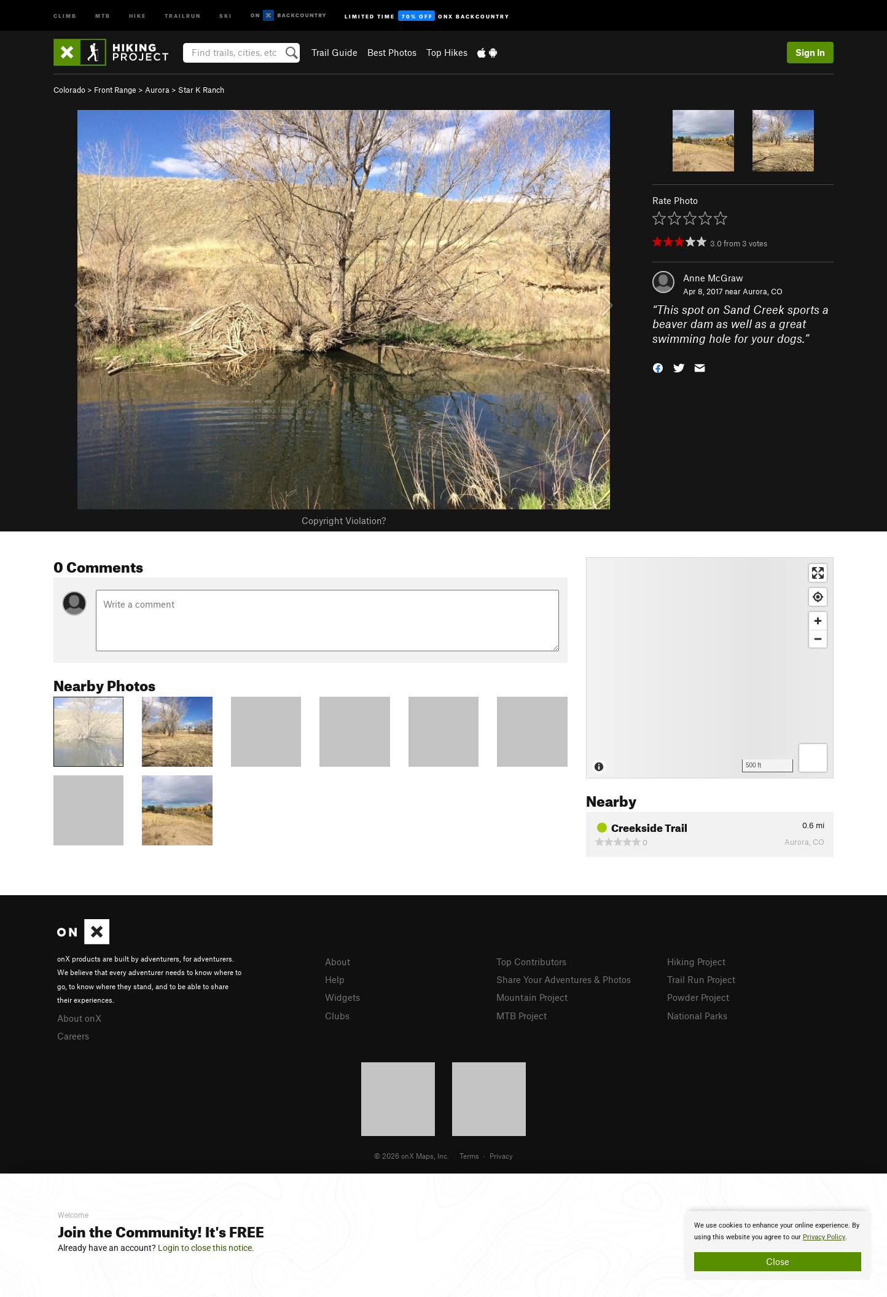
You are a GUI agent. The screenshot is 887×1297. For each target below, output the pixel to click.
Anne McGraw (713, 277)
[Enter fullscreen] (818, 573)
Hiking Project (696, 961)
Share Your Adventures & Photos (563, 979)
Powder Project (698, 997)
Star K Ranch (201, 90)
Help (335, 979)
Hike (137, 15)
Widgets (342, 997)
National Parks (697, 1015)
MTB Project (521, 1015)
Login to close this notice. (206, 1248)
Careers (73, 1035)
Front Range (115, 90)
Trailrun (183, 15)
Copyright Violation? (344, 520)
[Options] (813, 758)
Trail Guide (334, 52)
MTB (103, 15)
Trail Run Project (701, 979)
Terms (469, 1155)
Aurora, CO (763, 291)
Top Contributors (531, 961)
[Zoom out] (818, 639)
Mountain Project (532, 997)
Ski (225, 15)
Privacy (501, 1155)
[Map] (710, 668)
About (337, 961)
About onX (79, 1018)
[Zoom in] (818, 621)
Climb (65, 15)
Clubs (337, 1015)
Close (777, 1261)
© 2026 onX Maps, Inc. (411, 1155)
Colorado (69, 90)
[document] (777, 1245)
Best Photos (391, 52)
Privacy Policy (824, 1237)
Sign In (810, 52)
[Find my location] (818, 597)
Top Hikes (446, 52)
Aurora (157, 90)
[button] (657, 367)
